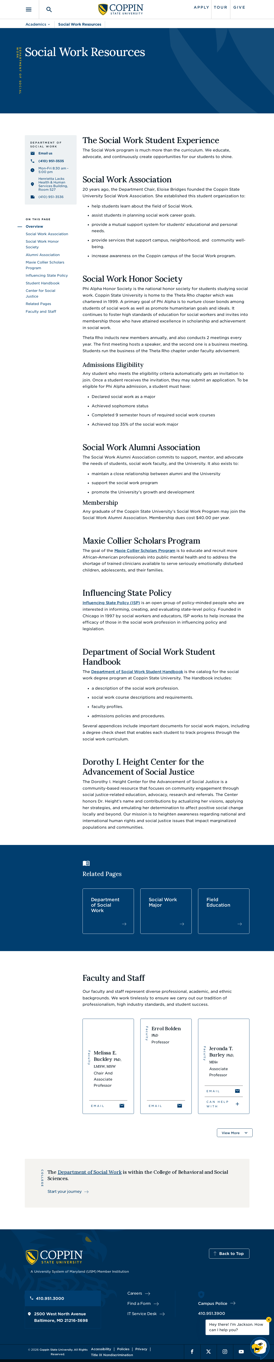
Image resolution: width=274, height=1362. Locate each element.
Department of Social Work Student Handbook (137, 671)
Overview (34, 227)
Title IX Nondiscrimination (112, 1355)
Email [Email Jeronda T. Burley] (213, 1091)
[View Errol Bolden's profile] (166, 1066)
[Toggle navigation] (32, 9)
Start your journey (65, 1191)
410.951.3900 (211, 1313)
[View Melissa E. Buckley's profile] (108, 1066)
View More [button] (231, 1133)
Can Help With (217, 1104)
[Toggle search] (46, 9)
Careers (134, 1293)
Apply (202, 7)
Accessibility (101, 1349)
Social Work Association (47, 234)
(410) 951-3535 (51, 161)
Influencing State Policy (47, 275)
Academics (35, 24)
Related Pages (38, 304)
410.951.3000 (50, 1298)
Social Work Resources (79, 24)
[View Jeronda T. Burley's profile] (223, 1066)
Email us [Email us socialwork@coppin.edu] (45, 153)
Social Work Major (163, 902)
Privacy (141, 1349)
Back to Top (231, 1253)
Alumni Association (43, 255)
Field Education (218, 902)
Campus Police (212, 1303)
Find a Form (139, 1303)
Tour (221, 7)
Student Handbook (43, 283)
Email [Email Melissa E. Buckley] (98, 1106)
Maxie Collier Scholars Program (145, 550)
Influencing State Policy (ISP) (111, 602)
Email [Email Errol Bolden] (156, 1106)
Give (239, 7)
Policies (123, 1349)
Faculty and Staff (41, 312)
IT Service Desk (142, 1313)
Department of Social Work (105, 905)
